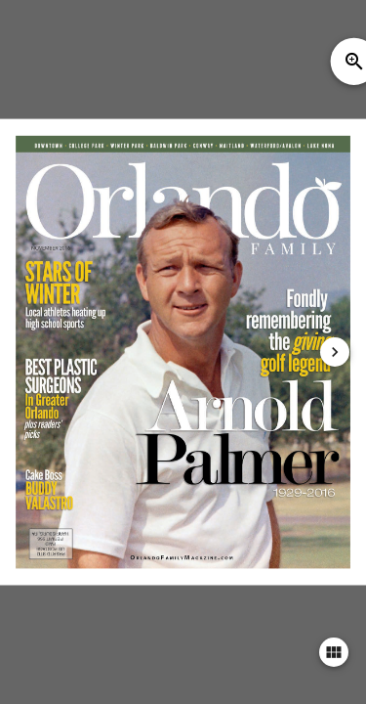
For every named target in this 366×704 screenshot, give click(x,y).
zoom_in (354, 61)
